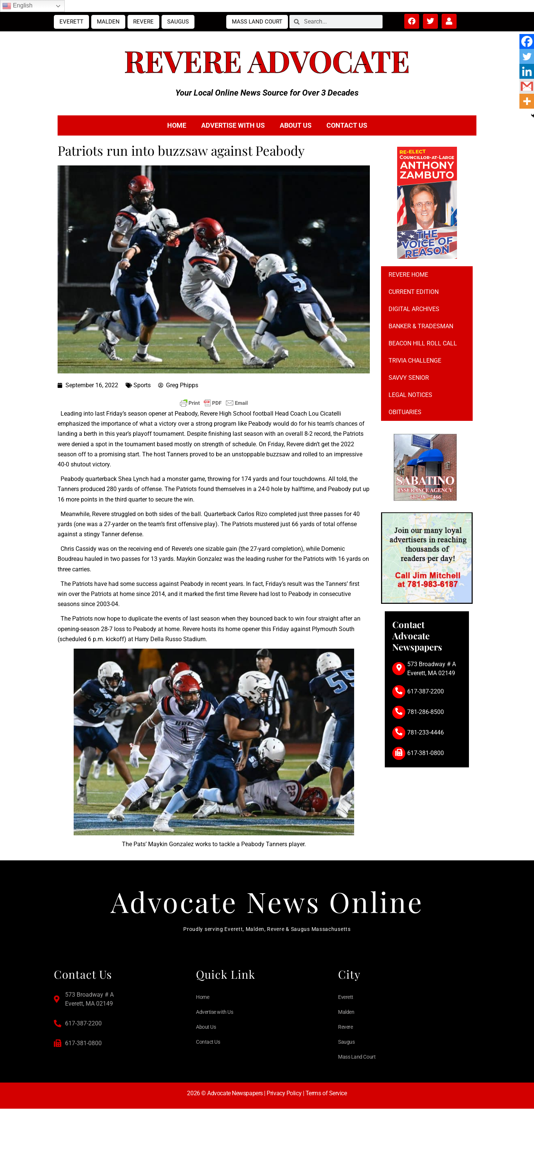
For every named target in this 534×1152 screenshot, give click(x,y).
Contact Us (346, 125)
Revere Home (408, 274)
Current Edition (414, 291)
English (17, 5)
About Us (296, 125)
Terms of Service (326, 1098)
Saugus (178, 21)
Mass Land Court (257, 21)
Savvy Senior (409, 377)
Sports (142, 385)
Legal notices (410, 394)
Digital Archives (414, 309)
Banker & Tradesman (421, 326)
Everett (71, 21)
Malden (108, 21)
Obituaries (405, 412)
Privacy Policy (284, 1098)
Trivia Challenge (415, 360)
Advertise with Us (233, 125)
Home (176, 125)
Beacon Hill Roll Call (423, 343)
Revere (143, 21)
